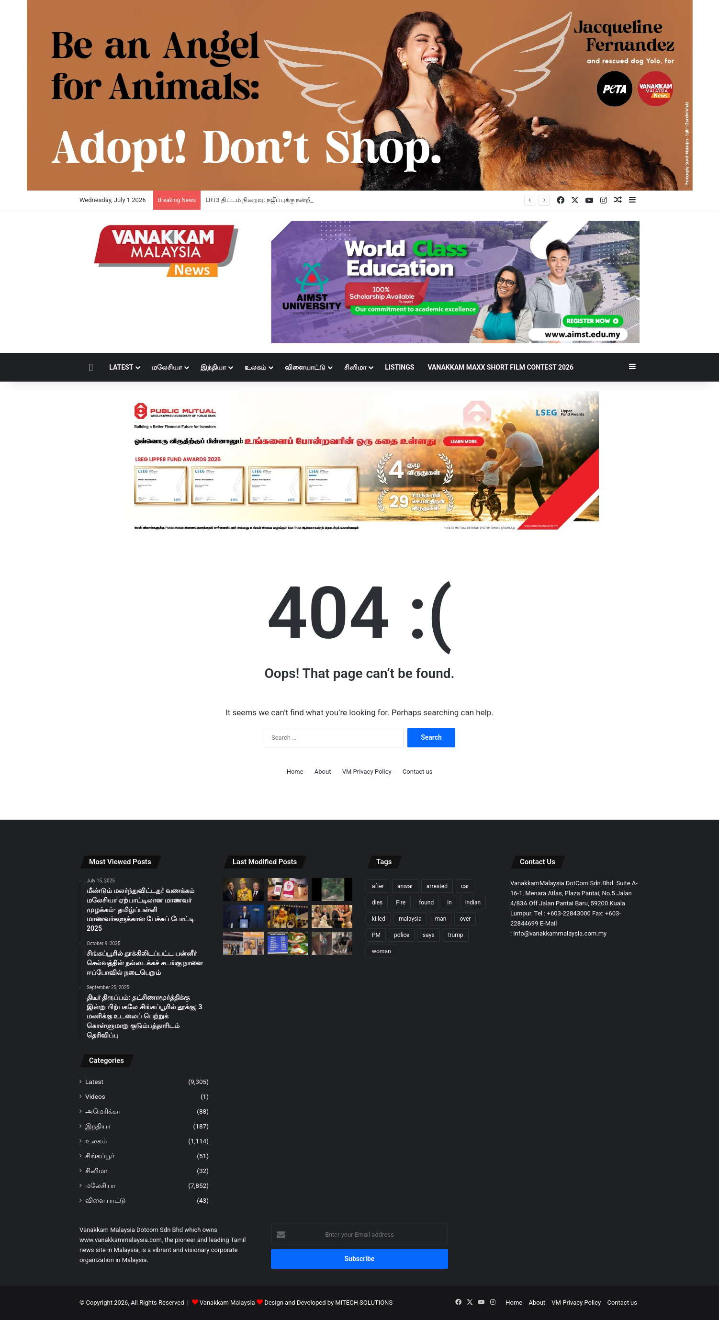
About (323, 771)
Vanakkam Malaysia (232, 1302)
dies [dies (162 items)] (377, 902)
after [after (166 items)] (378, 886)
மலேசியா (167, 367)
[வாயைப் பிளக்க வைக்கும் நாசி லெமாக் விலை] (288, 943)
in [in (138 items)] (449, 902)
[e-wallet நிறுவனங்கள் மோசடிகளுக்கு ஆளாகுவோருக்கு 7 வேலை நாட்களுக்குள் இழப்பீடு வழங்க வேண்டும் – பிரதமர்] (243, 916)
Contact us (418, 771)
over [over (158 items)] (465, 918)
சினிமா (355, 367)
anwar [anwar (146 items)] (405, 886)
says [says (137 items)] (429, 935)
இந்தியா (213, 367)
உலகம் (255, 367)
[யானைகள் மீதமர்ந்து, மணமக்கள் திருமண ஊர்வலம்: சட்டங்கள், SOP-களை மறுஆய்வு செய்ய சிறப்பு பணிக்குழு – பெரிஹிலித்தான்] (288, 916)
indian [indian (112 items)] (473, 902)
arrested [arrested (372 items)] (437, 886)
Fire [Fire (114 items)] (400, 902)
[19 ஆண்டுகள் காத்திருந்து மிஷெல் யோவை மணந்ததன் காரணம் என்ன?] (332, 916)
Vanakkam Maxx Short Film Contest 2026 (500, 367)
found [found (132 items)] (426, 902)
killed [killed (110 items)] (378, 918)
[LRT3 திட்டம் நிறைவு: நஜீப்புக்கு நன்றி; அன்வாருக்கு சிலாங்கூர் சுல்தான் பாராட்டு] (243, 889)
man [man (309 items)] (441, 918)
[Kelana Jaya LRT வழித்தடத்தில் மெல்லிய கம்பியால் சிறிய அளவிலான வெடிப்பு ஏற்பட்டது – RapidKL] (243, 943)
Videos (95, 1096)
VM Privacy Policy (367, 771)
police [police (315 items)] (401, 935)
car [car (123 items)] (465, 886)
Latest (121, 367)
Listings (399, 367)
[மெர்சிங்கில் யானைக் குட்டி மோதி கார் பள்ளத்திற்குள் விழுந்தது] (332, 889)
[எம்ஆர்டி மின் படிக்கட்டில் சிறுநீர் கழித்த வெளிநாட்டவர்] (332, 943)
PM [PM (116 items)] (376, 935)
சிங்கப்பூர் (99, 1156)
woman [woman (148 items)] (381, 951)
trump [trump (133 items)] (455, 935)
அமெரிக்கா (102, 1111)
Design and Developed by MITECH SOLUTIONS (328, 1302)
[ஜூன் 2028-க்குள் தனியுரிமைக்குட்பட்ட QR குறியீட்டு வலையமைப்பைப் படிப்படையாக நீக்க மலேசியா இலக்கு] (288, 889)
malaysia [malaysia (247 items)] (410, 918)
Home (295, 771)
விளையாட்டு (305, 367)
